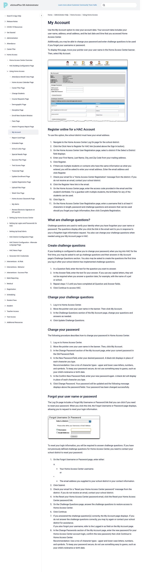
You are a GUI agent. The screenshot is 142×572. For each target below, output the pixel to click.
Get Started (11, 32)
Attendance (11, 44)
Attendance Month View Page (23, 77)
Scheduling (11, 295)
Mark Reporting (12, 278)
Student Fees (12, 300)
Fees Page (16, 121)
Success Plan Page (19, 160)
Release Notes (12, 21)
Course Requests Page (20, 99)
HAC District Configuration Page (21, 237)
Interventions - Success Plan (17, 273)
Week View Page (18, 193)
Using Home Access (16, 71)
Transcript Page (18, 171)
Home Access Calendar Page (23, 82)
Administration (12, 38)
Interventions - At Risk (15, 261)
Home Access (12, 55)
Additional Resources (15, 322)
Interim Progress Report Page (23, 127)
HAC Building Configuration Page (21, 66)
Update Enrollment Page (21, 176)
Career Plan (11, 49)
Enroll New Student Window (22, 116)
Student (10, 306)
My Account (16, 132)
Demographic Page (19, 104)
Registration (11, 289)
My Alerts (15, 204)
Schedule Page (17, 143)
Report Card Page (18, 138)
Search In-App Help (14, 16)
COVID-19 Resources (14, 27)
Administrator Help (61, 15)
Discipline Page (17, 110)
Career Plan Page (18, 88)
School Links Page (19, 149)
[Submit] (104, 5)
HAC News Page (15, 250)
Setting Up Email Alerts (17, 231)
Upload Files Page (18, 188)
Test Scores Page (18, 165)
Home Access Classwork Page (23, 199)
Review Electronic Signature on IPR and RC (23, 211)
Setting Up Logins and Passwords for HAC (23, 224)
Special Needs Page (19, 154)
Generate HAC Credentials (19, 256)
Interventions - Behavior (15, 267)
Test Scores (11, 317)
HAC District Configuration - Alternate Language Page (23, 243)
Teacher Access (13, 311)
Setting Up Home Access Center (21, 218)
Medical (10, 284)
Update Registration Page (21, 182)
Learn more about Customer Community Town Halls (77, 5)
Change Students (18, 93)
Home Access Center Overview (20, 60)
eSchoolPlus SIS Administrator (24, 5)
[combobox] (119, 5)
